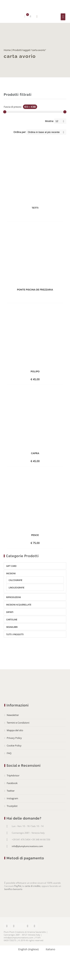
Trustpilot (12, 806)
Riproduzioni (13, 597)
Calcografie (15, 580)
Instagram (12, 798)
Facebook (12, 783)
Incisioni (10, 573)
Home (7, 50)
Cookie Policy (14, 745)
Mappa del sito (15, 730)
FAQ (9, 753)
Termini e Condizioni (18, 722)
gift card (11, 566)
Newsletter (13, 715)
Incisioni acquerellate (18, 604)
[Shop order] (46, 132)
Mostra (37, 16)
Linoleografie (16, 587)
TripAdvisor (13, 775)
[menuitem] (27, 949)
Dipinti (9, 612)
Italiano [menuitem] (50, 949)
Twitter (11, 790)
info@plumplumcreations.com (27, 846)
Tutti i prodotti (15, 634)
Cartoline (11, 619)
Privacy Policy (14, 738)
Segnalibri (12, 627)
